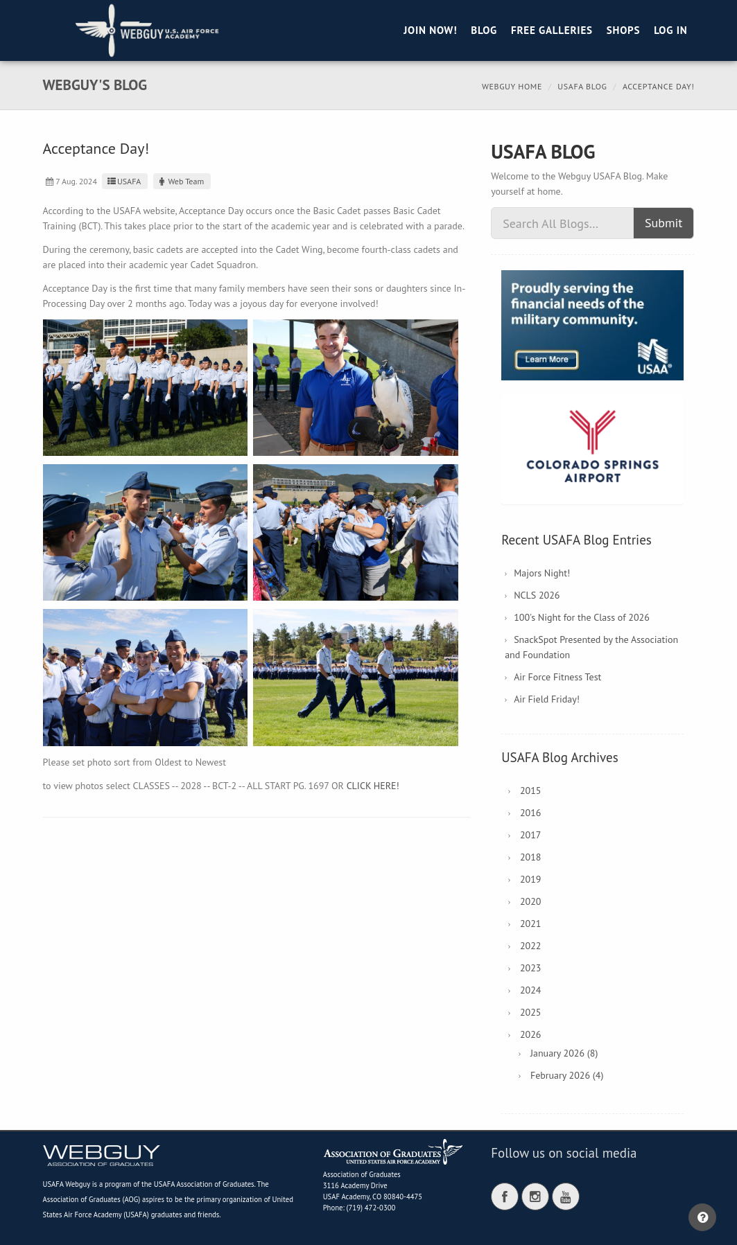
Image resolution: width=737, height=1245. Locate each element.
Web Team (181, 181)
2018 (530, 857)
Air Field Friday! (547, 699)
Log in (670, 30)
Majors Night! (542, 573)
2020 (530, 901)
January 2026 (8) (564, 1053)
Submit (664, 223)
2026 (530, 1034)
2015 (530, 790)
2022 (530, 945)
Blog (484, 30)
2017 (530, 835)
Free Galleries (552, 30)
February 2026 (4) (566, 1075)
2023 (530, 968)
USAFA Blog (582, 86)
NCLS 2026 (537, 595)
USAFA (123, 181)
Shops (623, 30)
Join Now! (430, 30)
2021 (530, 923)
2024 (530, 990)
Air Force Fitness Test (557, 677)
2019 (530, 879)
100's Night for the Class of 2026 (582, 617)
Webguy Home (512, 86)
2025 (530, 1012)
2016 (530, 812)
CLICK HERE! (373, 785)
